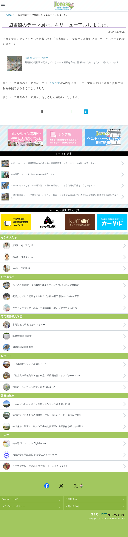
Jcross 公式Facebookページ (47, 485)
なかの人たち (9, 237)
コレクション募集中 (25, 137)
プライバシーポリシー (13, 506)
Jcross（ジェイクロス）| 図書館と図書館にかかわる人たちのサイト (64, 6)
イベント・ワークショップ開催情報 (103, 137)
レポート (6, 356)
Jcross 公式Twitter (61, 485)
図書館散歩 (7, 395)
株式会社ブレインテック (113, 514)
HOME (8, 15)
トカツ (5, 435)
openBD (55, 83)
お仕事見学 (7, 276)
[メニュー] (5, 5)
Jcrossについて (10, 499)
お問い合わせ (72, 506)
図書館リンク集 (64, 137)
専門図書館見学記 (11, 316)
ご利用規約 (71, 499)
